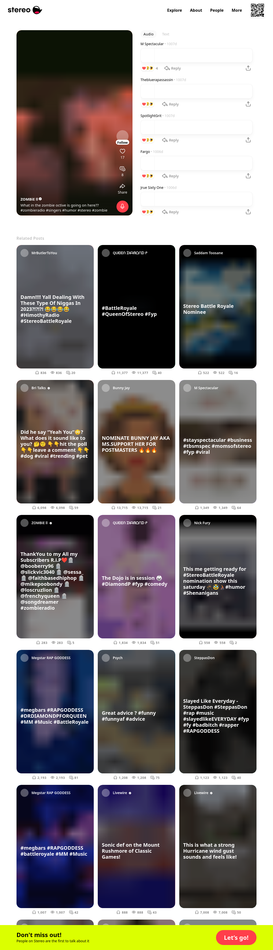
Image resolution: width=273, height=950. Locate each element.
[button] (236, 937)
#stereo (84, 210)
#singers (53, 210)
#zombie (99, 210)
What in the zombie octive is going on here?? (59, 205)
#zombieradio (32, 210)
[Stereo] (25, 10)
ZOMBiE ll (31, 199)
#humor (69, 210)
